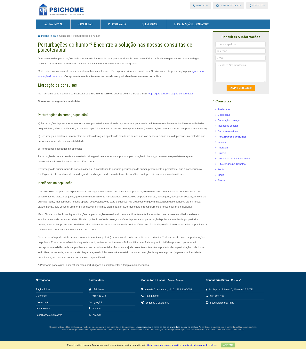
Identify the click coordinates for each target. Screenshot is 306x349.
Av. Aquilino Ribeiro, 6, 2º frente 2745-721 (229, 289)
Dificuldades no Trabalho (232, 164)
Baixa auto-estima (228, 131)
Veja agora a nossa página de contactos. (171, 93)
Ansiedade (224, 109)
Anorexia (223, 147)
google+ (95, 302)
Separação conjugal (229, 120)
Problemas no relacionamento (235, 158)
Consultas (85, 24)
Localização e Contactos (192, 24)
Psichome (96, 289)
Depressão (224, 114)
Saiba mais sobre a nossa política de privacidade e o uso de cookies (181, 345)
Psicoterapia (117, 24)
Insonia (222, 142)
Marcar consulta (230, 5)
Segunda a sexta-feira (155, 302)
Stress (221, 180)
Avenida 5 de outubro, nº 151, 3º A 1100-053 (166, 289)
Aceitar (228, 345)
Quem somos (150, 24)
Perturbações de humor (86, 35)
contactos (258, 5)
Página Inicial (53, 24)
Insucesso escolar (228, 125)
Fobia (221, 169)
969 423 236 (202, 5)
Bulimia (222, 153)
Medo (221, 174)
